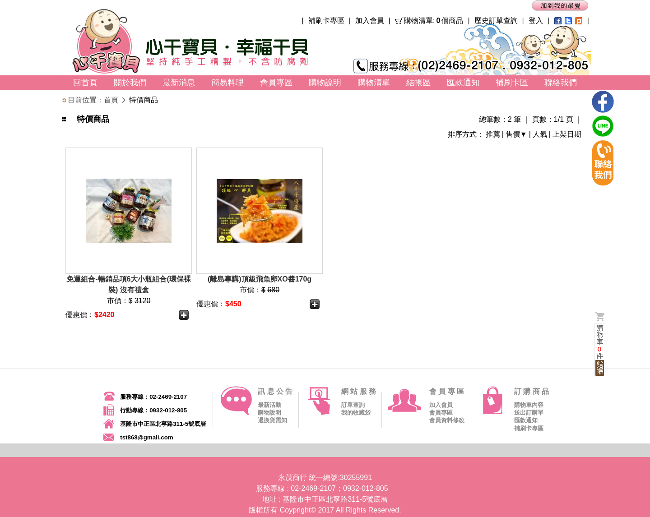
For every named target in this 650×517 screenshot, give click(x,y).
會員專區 (441, 412)
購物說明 (269, 412)
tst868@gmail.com (146, 437)
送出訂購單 (528, 412)
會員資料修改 (446, 420)
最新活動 (269, 405)
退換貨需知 (272, 420)
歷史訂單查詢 (496, 20)
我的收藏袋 (356, 412)
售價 (513, 134)
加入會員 (369, 20)
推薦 (493, 134)
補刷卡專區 (326, 20)
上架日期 (566, 134)
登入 (536, 20)
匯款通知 (526, 420)
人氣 (540, 134)
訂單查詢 (353, 405)
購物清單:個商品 (433, 20)
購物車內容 (528, 405)
